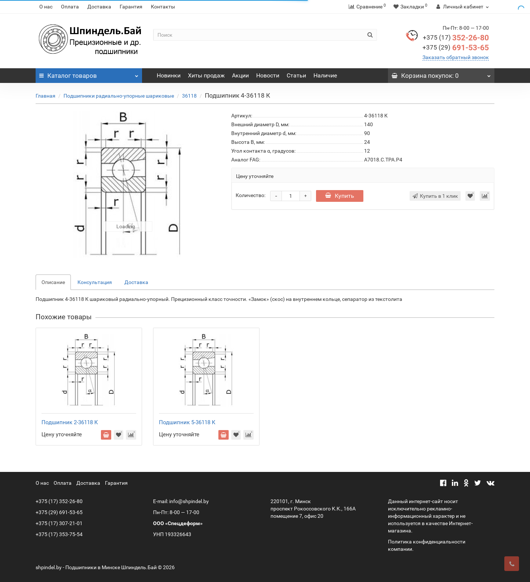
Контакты (163, 7)
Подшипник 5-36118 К (187, 422)
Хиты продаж (206, 75)
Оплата (70, 7)
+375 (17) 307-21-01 (59, 523)
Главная (45, 96)
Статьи (296, 75)
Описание (53, 282)
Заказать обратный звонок (455, 57)
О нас (45, 7)
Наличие (325, 75)
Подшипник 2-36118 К (69, 422)
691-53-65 (455, 47)
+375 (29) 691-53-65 (59, 512)
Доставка (99, 7)
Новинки (169, 75)
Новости (267, 75)
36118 (189, 96)
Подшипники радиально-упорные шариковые (118, 96)
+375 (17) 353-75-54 (59, 534)
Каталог (88, 73)
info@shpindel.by (189, 501)
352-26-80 (456, 37)
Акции (240, 75)
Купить (339, 195)
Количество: (250, 195)
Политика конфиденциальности (426, 542)
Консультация (94, 282)
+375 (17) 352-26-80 (59, 501)
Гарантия (131, 7)
